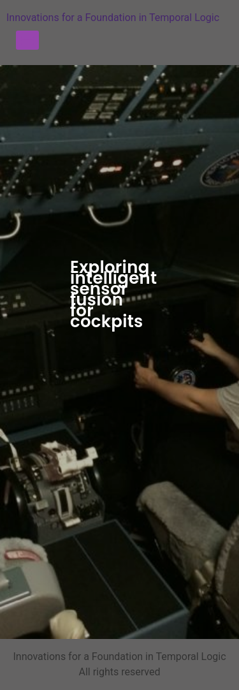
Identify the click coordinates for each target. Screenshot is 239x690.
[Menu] (27, 40)
